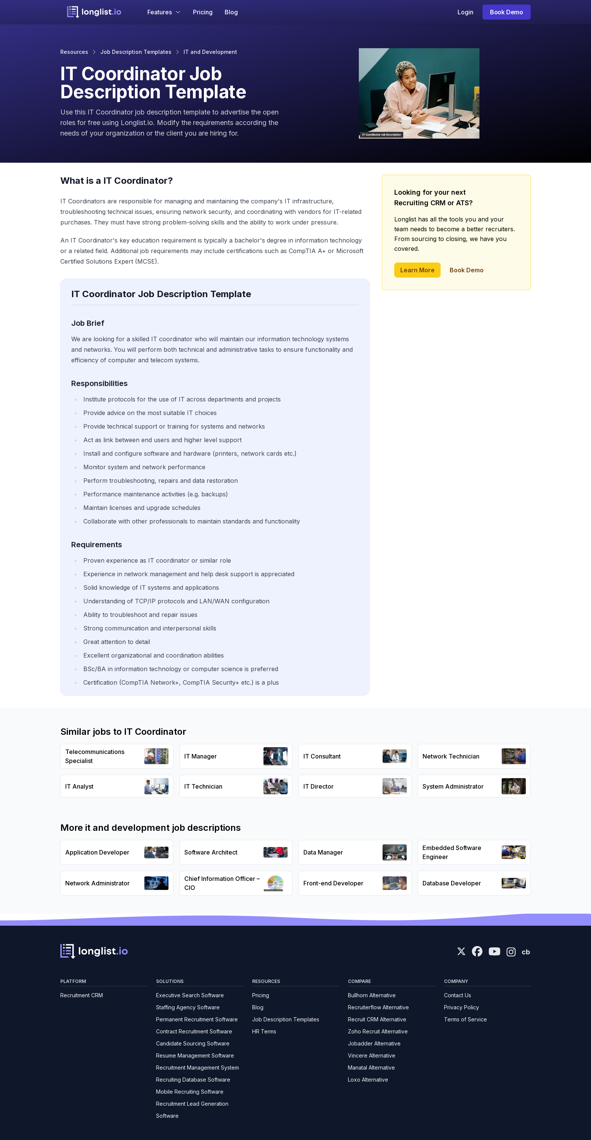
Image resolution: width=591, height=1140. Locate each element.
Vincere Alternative (371, 1055)
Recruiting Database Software (193, 1079)
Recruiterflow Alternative (378, 1007)
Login (465, 12)
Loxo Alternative (368, 1079)
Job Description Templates (135, 52)
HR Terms (264, 1031)
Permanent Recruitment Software (197, 1019)
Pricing (203, 12)
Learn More (417, 270)
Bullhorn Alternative (372, 995)
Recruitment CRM (81, 995)
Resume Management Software (195, 1055)
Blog (231, 12)
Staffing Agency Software (188, 1007)
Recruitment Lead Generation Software (192, 1109)
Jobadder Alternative (374, 1043)
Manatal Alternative (371, 1067)
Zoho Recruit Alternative (378, 1031)
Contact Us (457, 995)
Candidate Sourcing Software (193, 1043)
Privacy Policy (461, 1007)
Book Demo (506, 12)
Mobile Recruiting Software (190, 1091)
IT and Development (210, 52)
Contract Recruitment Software (194, 1031)
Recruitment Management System (197, 1067)
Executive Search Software (190, 995)
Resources (74, 52)
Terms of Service (465, 1019)
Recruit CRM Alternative (377, 1019)
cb (526, 952)
